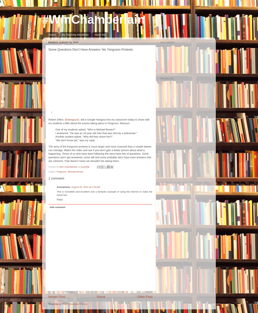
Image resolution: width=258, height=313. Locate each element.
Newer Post (56, 297)
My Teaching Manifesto (75, 34)
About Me (100, 34)
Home (52, 34)
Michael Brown (75, 171)
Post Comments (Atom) (75, 304)
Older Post (144, 297)
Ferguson (61, 171)
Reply (60, 199)
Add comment (57, 207)
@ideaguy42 (72, 119)
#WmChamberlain (93, 19)
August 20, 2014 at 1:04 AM (85, 187)
